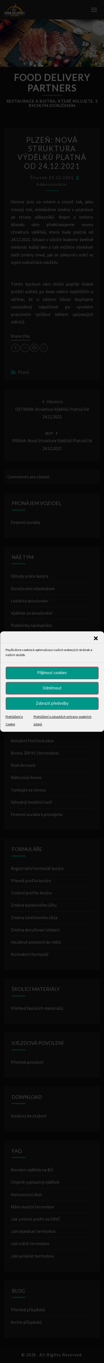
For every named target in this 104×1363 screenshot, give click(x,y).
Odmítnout (52, 688)
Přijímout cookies (52, 672)
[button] (95, 638)
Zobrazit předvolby (52, 703)
